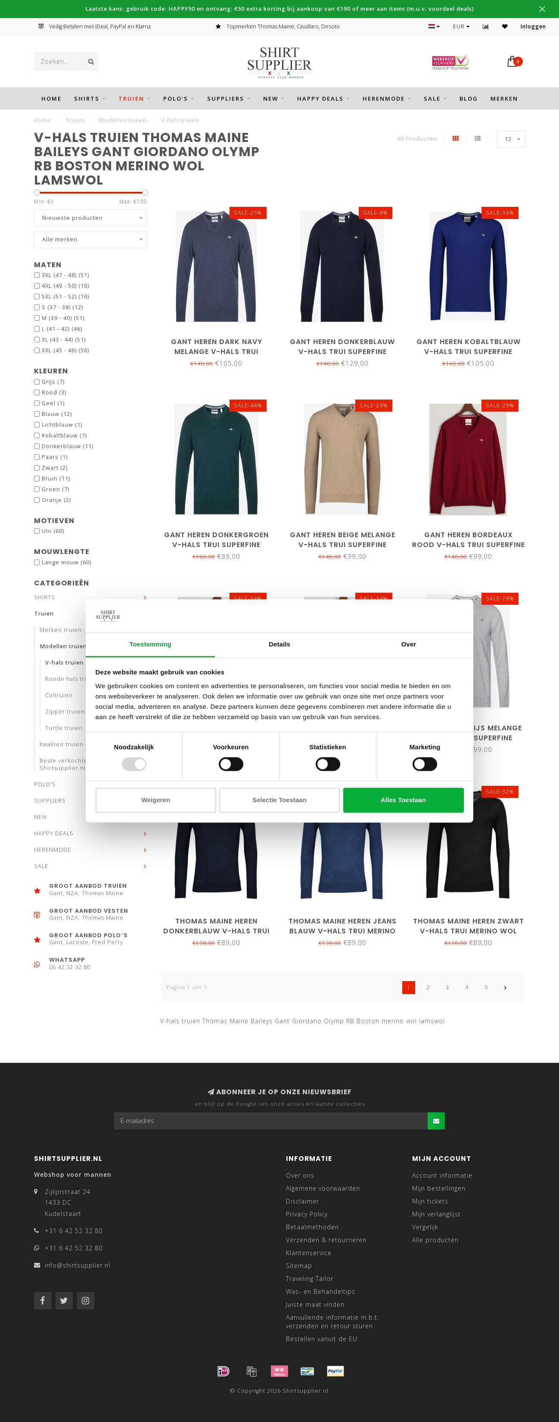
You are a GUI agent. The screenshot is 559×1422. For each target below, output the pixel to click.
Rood (54, 392)
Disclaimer (302, 1201)
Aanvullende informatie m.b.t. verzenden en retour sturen (332, 1321)
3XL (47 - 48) (65, 275)
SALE (432, 98)
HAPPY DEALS (320, 98)
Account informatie (442, 1175)
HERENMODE (384, 98)
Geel (53, 403)
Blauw (57, 414)
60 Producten (417, 138)
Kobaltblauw (64, 435)
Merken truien (68, 630)
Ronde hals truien (71, 679)
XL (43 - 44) (64, 339)
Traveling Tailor (309, 1278)
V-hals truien (64, 662)
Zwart (55, 467)
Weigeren (155, 799)
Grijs (53, 381)
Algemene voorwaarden (323, 1188)
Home (51, 98)
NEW (270, 98)
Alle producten (435, 1240)
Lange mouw (66, 562)
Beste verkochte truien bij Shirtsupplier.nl (78, 764)
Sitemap (299, 1266)
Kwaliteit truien (69, 744)
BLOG (469, 98)
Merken (504, 98)
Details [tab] (279, 644)
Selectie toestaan (279, 799)
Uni (53, 531)
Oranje (56, 500)
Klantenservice (309, 1253)
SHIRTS (86, 98)
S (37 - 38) (62, 307)
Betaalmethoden (312, 1227)
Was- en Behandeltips (320, 1291)
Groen (55, 489)
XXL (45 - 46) (65, 350)
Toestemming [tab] (150, 644)
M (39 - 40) (63, 318)
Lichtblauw (62, 424)
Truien (131, 98)
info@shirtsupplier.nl (77, 1265)
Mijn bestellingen (439, 1188)
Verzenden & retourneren (326, 1240)
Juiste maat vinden (315, 1304)
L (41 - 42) (62, 328)
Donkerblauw (67, 446)
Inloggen (533, 26)
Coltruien (59, 695)
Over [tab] (408, 644)
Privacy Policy (307, 1214)
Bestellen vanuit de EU (321, 1339)
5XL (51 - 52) (65, 296)
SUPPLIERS (225, 98)
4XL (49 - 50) (65, 285)
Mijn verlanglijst (436, 1214)
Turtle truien (64, 728)
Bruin (56, 478)
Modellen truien (71, 646)
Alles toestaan (403, 799)
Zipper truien (65, 711)
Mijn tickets (430, 1201)
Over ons (300, 1175)
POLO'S (175, 98)
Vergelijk (425, 1227)
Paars (55, 457)
